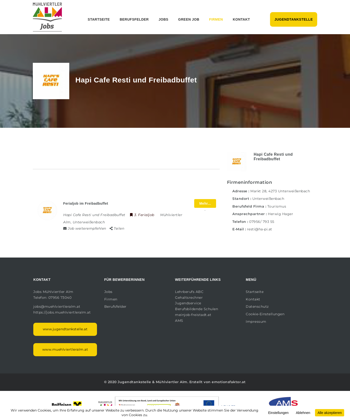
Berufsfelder (134, 19)
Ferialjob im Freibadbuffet (85, 203)
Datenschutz (257, 306)
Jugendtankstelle (293, 19)
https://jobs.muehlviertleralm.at (62, 312)
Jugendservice (188, 303)
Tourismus (276, 206)
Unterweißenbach (268, 198)
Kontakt (241, 19)
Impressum (256, 321)
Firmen (216, 19)
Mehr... (205, 203)
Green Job (188, 19)
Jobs (163, 19)
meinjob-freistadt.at (193, 315)
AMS (179, 320)
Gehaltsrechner (189, 297)
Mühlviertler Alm (171, 382)
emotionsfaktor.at (229, 382)
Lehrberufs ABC (189, 292)
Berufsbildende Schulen (196, 309)
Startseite (99, 19)
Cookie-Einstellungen (265, 314)
